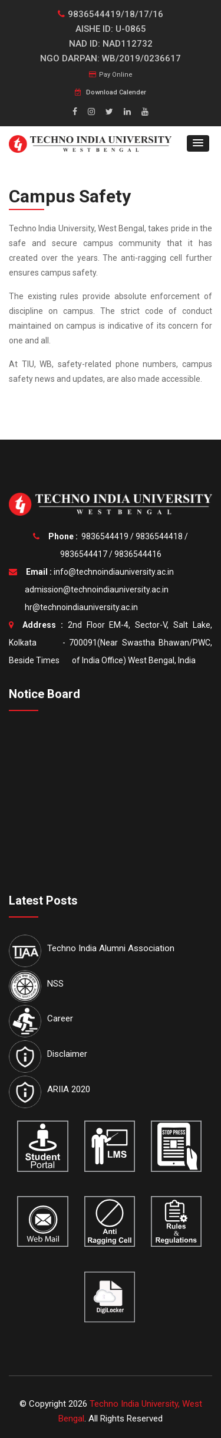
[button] (198, 143)
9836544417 (83, 554)
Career (60, 1018)
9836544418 (159, 536)
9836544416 (137, 554)
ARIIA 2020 (68, 1089)
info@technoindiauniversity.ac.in (114, 571)
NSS (55, 983)
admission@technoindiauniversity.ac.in (95, 589)
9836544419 (104, 536)
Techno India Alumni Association (110, 948)
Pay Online (111, 74)
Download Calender (110, 92)
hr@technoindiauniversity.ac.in (79, 607)
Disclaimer (67, 1054)
